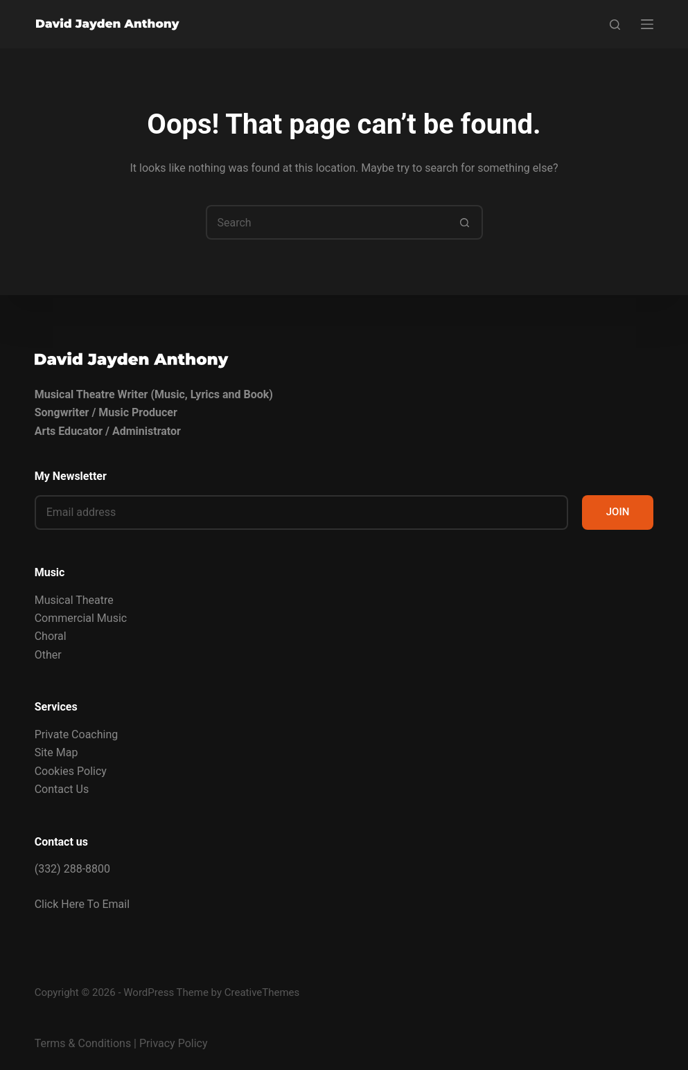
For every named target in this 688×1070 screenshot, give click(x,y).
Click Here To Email (82, 904)
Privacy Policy (173, 1043)
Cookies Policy (71, 771)
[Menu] (647, 24)
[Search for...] (327, 222)
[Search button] (465, 222)
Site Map (56, 752)
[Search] (615, 24)
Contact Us (62, 789)
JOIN (618, 512)
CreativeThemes (262, 992)
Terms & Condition (80, 1043)
